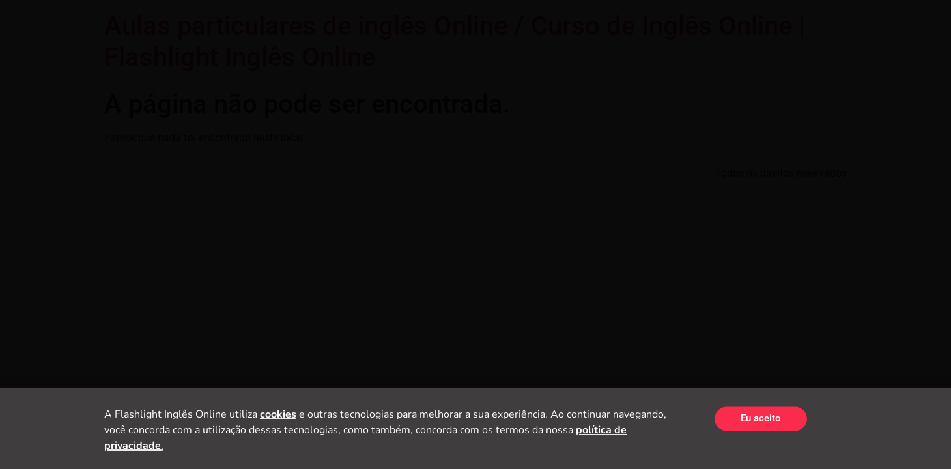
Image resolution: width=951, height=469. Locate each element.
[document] (475, 234)
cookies (278, 417)
